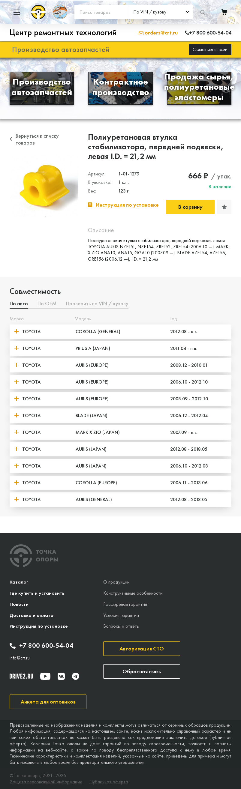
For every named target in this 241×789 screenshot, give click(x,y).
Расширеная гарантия (125, 603)
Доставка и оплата (31, 614)
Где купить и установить (37, 592)
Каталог (19, 581)
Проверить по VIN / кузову (97, 303)
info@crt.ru (20, 657)
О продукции (116, 581)
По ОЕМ (47, 303)
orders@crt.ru (158, 32)
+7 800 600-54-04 (41, 645)
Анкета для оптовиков (48, 700)
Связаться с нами (210, 48)
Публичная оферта (108, 781)
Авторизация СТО (141, 647)
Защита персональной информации (46, 781)
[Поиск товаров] (101, 12)
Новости (19, 603)
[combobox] (160, 12)
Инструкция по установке (39, 625)
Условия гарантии (121, 614)
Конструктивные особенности (133, 592)
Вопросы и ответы (121, 625)
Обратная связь (141, 670)
